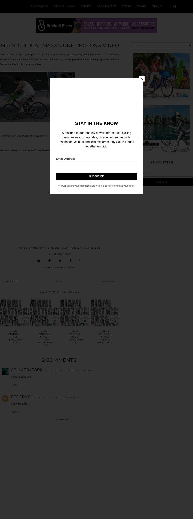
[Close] (142, 79)
